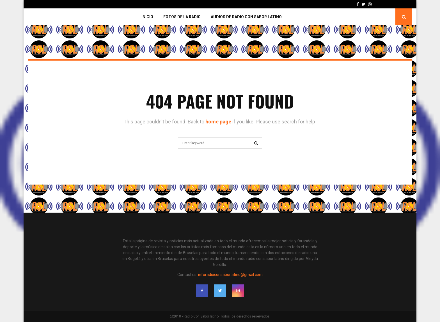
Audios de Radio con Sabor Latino (246, 17)
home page (218, 122)
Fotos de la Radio (182, 17)
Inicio (147, 17)
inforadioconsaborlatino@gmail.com (230, 274)
